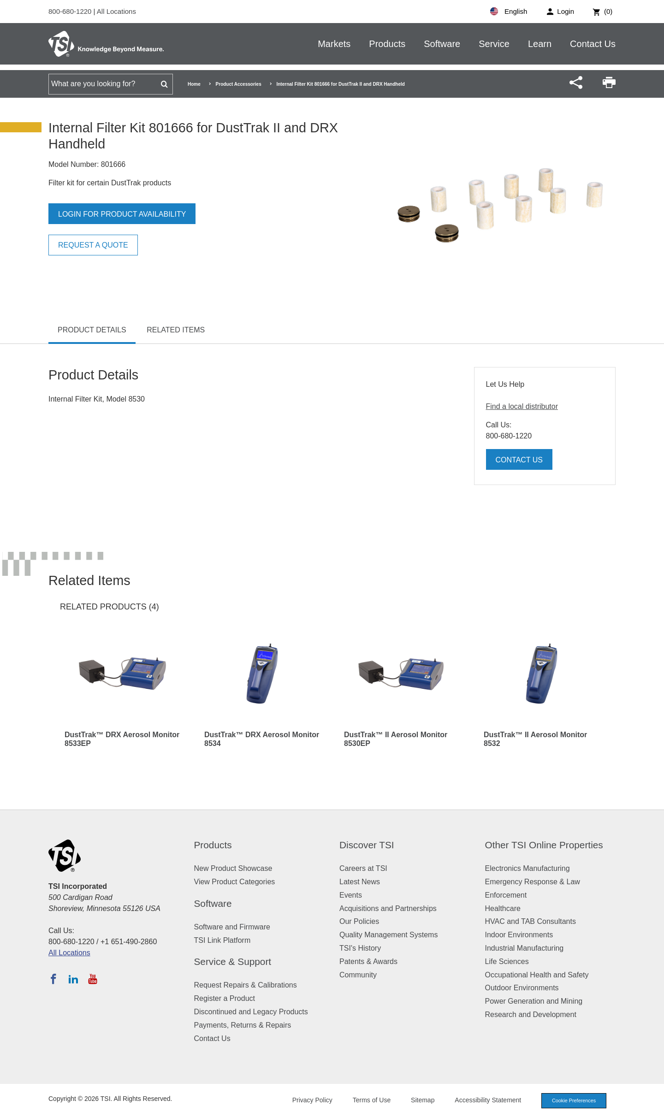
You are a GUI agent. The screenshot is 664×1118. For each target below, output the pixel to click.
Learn (539, 44)
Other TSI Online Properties (544, 845)
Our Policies (359, 921)
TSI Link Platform (222, 940)
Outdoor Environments (522, 988)
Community (358, 975)
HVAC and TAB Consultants (530, 921)
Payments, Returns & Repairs (242, 1025)
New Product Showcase (233, 868)
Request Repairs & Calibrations (245, 985)
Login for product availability (122, 214)
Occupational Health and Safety (537, 975)
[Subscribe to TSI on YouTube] (92, 979)
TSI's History (360, 948)
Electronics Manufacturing (527, 868)
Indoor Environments (519, 935)
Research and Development (530, 1014)
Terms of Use (370, 1100)
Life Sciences (507, 961)
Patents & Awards (368, 961)
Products (387, 44)
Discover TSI (366, 845)
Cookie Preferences (572, 1100)
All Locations (116, 11)
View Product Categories (234, 882)
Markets (334, 44)
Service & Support (233, 961)
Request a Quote (93, 245)
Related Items (176, 330)
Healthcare (503, 908)
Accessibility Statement (486, 1100)
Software (442, 44)
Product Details (92, 330)
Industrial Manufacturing (524, 948)
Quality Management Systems (388, 935)
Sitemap (421, 1100)
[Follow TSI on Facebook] (53, 979)
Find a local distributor (522, 406)
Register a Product (224, 998)
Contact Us (593, 44)
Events (350, 895)
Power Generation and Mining (534, 1001)
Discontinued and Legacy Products (251, 1012)
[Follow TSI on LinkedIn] (73, 979)
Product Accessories (238, 84)
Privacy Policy (310, 1100)
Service (494, 44)
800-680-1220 (71, 11)
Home (194, 84)
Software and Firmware (232, 927)
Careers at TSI (363, 868)
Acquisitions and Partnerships (388, 908)
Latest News (359, 882)
